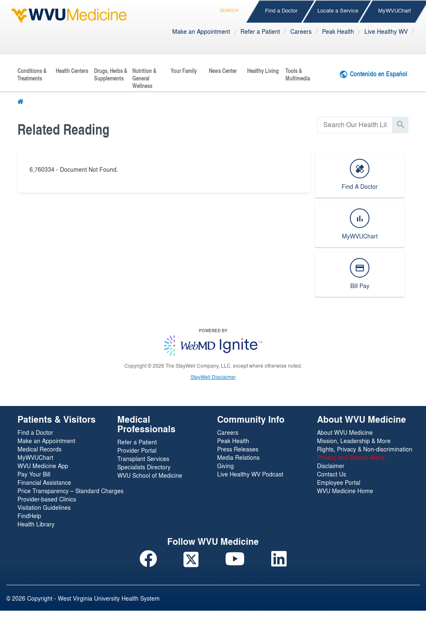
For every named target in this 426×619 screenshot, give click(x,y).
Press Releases (237, 449)
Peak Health (338, 31)
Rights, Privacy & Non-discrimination (364, 449)
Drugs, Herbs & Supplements (110, 75)
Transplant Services (143, 458)
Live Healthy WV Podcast (250, 474)
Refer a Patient (260, 31)
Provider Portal (136, 450)
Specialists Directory (144, 467)
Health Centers (72, 71)
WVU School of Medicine (149, 475)
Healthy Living (263, 71)
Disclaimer (330, 465)
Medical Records (39, 449)
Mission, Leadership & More (354, 440)
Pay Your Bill (33, 474)
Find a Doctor (281, 10)
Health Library (35, 524)
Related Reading (63, 129)
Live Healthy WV (386, 31)
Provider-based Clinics (46, 499)
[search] (354, 125)
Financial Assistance (44, 482)
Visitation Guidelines (44, 507)
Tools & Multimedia (297, 75)
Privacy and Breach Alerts (351, 457)
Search (229, 9)
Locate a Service (337, 10)
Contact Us (331, 474)
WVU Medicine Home (345, 490)
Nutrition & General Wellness (144, 78)
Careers (301, 31)
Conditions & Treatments (32, 75)
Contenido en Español (378, 73)
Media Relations (238, 457)
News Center (223, 71)
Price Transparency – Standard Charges (70, 490)
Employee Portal (338, 482)
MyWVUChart (35, 457)
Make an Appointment (201, 31)
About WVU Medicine (345, 432)
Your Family (184, 71)
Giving (225, 465)
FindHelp (29, 515)
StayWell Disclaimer (213, 377)
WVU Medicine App (42, 465)
